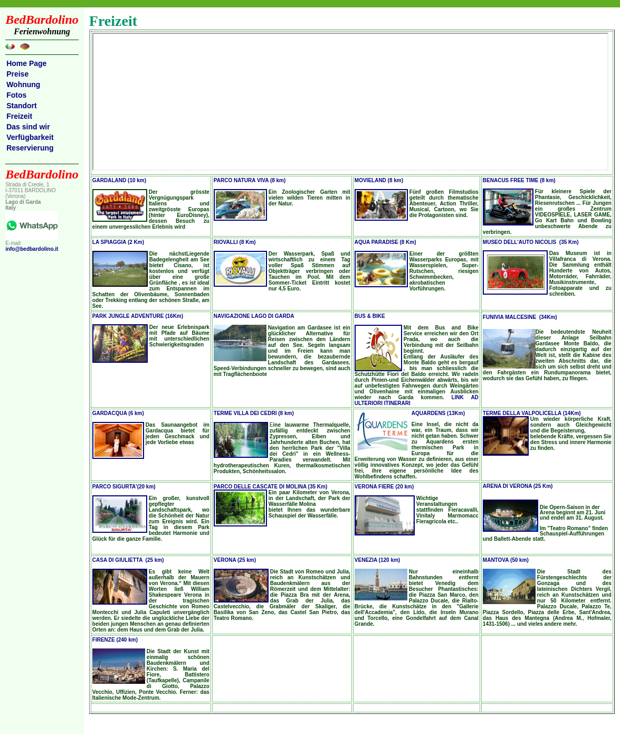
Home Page (26, 63)
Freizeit (19, 116)
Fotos (16, 95)
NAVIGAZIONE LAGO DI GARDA (254, 316)
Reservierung (29, 148)
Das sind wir (28, 127)
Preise (17, 74)
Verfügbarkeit (29, 137)
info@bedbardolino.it (31, 249)
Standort (21, 105)
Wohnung (23, 84)
